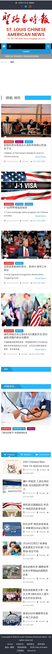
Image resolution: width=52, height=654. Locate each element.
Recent (26, 454)
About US (31, 650)
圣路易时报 (9, 142)
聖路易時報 (21, 647)
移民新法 (29, 142)
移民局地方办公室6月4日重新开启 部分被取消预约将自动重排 (26, 336)
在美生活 (19, 142)
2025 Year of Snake (38, 647)
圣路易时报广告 (19, 428)
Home (10, 644)
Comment (42, 454)
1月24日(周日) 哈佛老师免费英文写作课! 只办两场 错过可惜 (36, 547)
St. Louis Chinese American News (26, 32)
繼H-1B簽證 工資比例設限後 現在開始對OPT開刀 (36, 485)
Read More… (41, 156)
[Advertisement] (26, 79)
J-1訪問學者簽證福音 (15, 207)
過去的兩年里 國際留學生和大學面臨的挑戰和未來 (36, 571)
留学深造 (19, 204)
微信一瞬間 (9, 647)
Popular (9, 454)
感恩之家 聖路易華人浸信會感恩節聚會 (22, 56)
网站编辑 (25, 161)
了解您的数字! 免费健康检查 (14, 432)
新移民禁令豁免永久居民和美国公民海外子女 (25, 146)
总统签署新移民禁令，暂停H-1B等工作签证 (25, 268)
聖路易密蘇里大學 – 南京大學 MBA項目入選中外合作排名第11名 (36, 594)
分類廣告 (20, 650)
